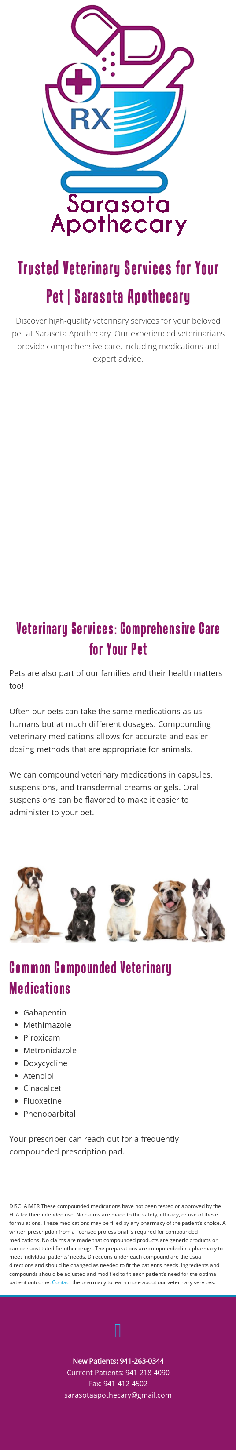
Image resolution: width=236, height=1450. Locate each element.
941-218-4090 (147, 1372)
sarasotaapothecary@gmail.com (118, 1395)
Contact (61, 1282)
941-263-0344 (142, 1361)
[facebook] (118, 1330)
